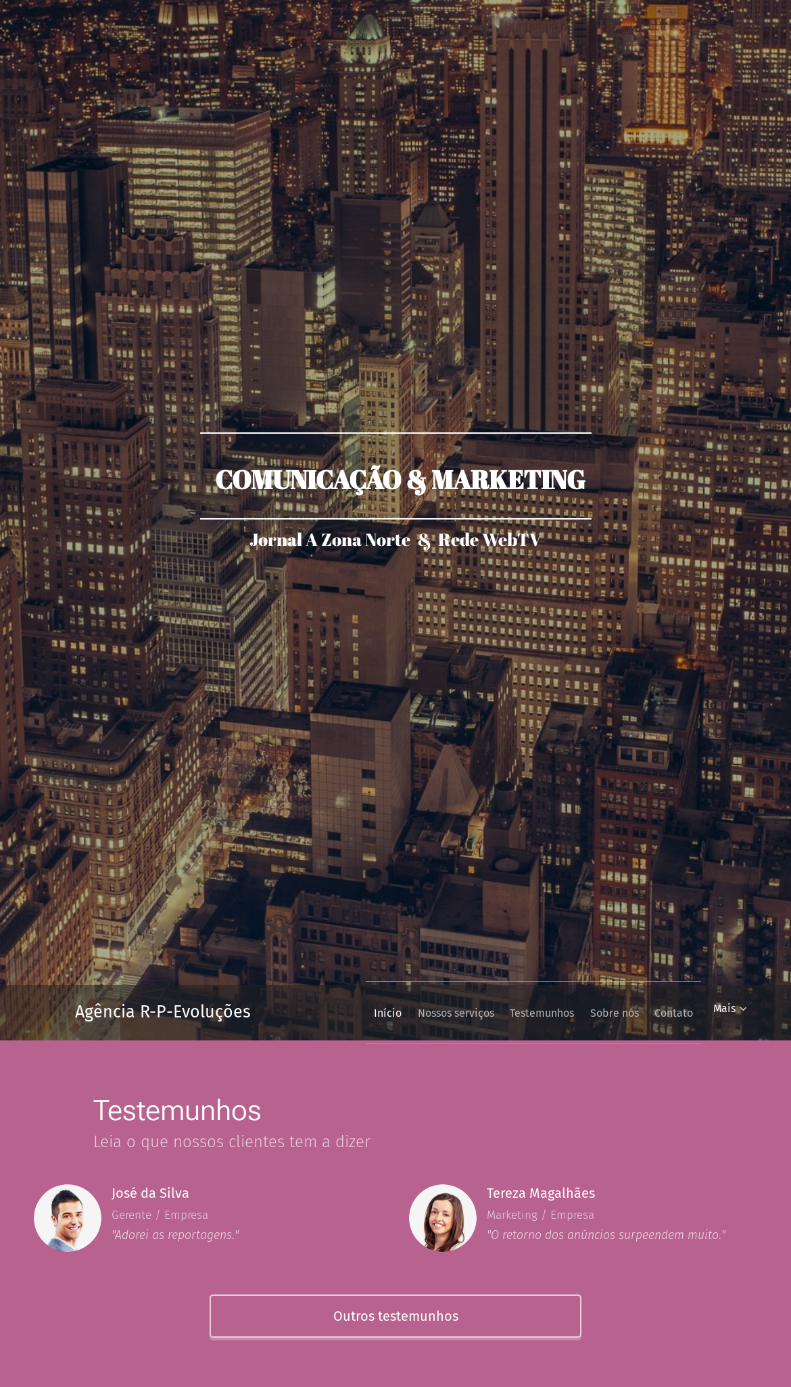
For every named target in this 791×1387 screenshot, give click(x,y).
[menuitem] (350, 1012)
